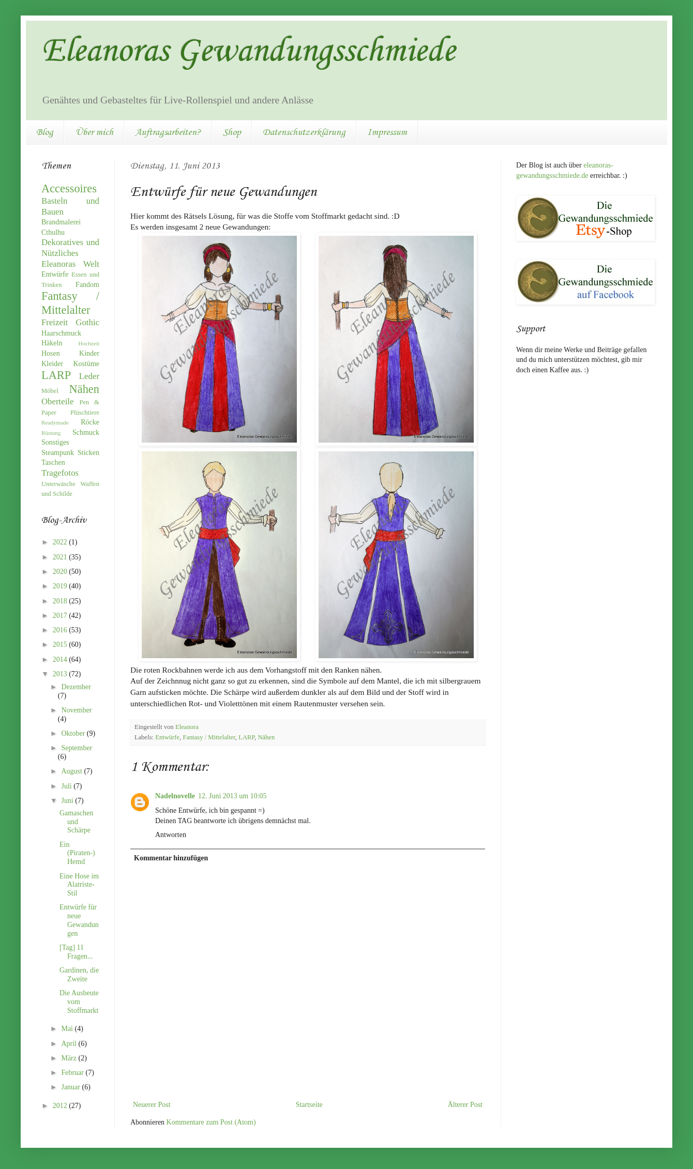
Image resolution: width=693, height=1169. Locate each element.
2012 (61, 1106)
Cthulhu (53, 232)
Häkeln (51, 343)
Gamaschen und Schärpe (76, 821)
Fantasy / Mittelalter (209, 737)
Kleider (52, 364)
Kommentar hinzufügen (171, 858)
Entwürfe (167, 737)
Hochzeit (89, 343)
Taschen (53, 462)
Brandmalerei (61, 222)
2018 (61, 601)
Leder (89, 376)
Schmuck (85, 432)
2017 (61, 615)
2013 (61, 674)
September (76, 748)
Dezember (76, 687)
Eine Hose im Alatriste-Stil (79, 885)
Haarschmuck (61, 333)
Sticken (88, 453)
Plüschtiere (84, 412)
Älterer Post (465, 1105)
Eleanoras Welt (70, 264)
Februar (73, 1072)
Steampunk (57, 453)
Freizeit (54, 322)
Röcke (90, 422)
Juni (68, 800)
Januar (71, 1087)
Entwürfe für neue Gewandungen (79, 920)
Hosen (50, 353)
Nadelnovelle (175, 796)
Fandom (87, 285)
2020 (61, 571)
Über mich (94, 132)
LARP (246, 737)
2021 (61, 557)
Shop (232, 132)
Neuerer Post (152, 1105)
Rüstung (51, 433)
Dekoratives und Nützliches (70, 247)
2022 (61, 542)
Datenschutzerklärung (304, 132)
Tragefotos (60, 473)
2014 (61, 659)
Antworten (170, 835)
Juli (67, 786)
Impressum (387, 132)
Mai (67, 1029)
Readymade (55, 422)
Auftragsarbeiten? (168, 132)
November (76, 710)
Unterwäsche (58, 484)
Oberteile (57, 401)
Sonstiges (55, 442)
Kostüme (86, 364)
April (69, 1043)
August (72, 771)
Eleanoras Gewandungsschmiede (248, 51)
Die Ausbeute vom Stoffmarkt (79, 1001)
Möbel (49, 390)
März (69, 1058)
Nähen (266, 737)
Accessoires (69, 188)
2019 (61, 586)
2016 (61, 630)
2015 (61, 644)
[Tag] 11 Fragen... (76, 952)
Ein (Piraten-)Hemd (77, 853)
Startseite (309, 1105)
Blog (44, 132)
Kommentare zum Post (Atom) (211, 1122)
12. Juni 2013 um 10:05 (232, 796)
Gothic (87, 322)
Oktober (73, 733)
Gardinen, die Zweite (79, 974)
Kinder (89, 353)
